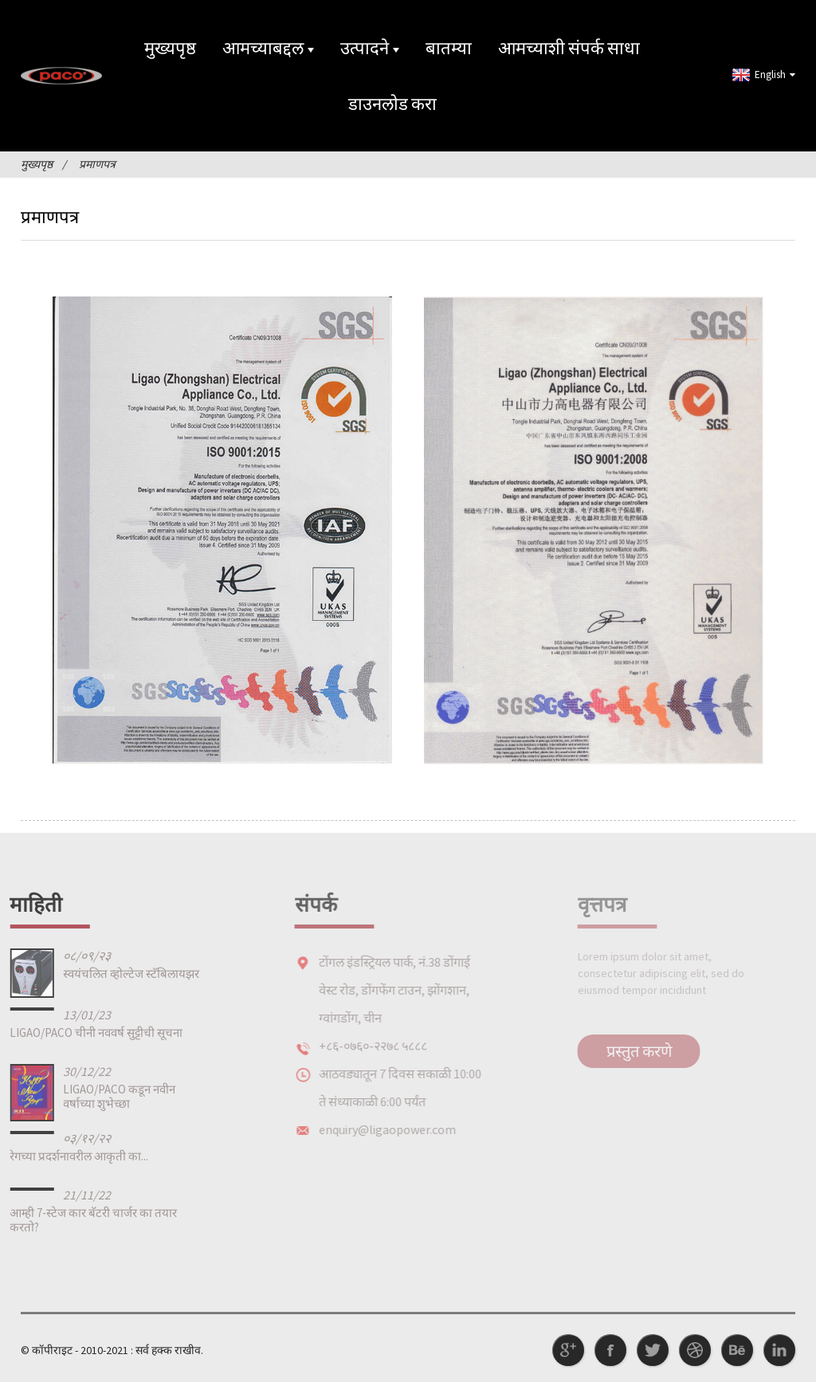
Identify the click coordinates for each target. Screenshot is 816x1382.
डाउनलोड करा (392, 103)
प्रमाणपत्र (97, 164)
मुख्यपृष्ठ (170, 48)
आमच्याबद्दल (268, 48)
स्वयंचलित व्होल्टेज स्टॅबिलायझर (104, 973)
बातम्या (449, 48)
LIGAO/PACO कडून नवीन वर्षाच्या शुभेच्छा (92, 1096)
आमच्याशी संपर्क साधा (569, 48)
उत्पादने (369, 48)
